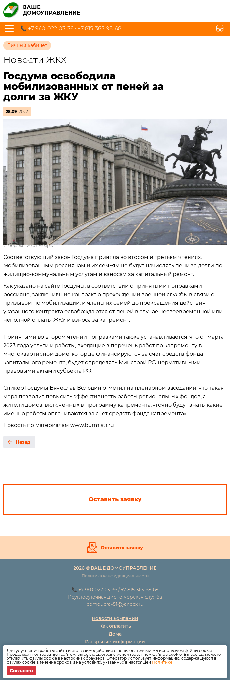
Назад (23, 442)
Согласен (21, 670)
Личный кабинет (27, 45)
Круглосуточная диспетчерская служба (115, 597)
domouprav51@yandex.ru (115, 604)
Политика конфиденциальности (115, 575)
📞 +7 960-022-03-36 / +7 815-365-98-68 (70, 28)
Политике (162, 662)
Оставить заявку (122, 547)
